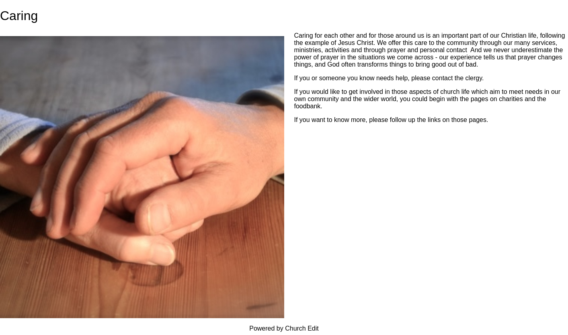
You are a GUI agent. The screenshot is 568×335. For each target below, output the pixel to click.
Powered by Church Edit (284, 328)
